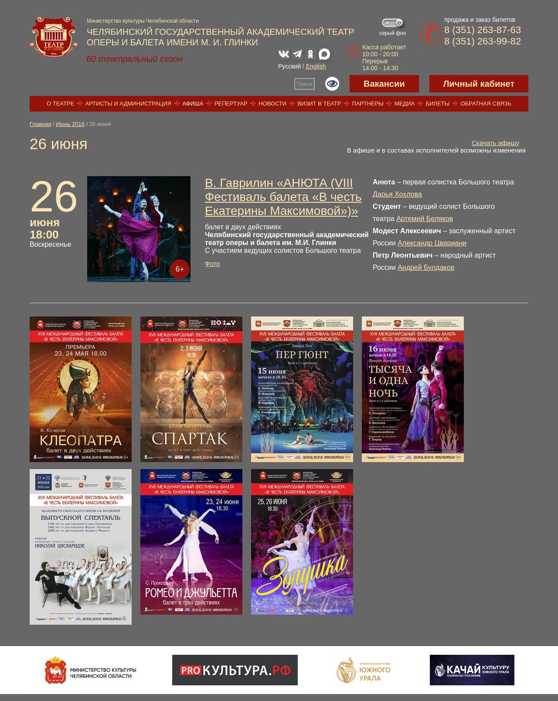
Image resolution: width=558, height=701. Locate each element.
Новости (272, 103)
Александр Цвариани (432, 243)
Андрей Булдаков (426, 267)
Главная (40, 124)
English (316, 66)
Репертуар (231, 103)
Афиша (192, 103)
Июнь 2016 (70, 124)
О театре (60, 103)
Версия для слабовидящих (332, 84)
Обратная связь (485, 103)
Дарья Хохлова (397, 194)
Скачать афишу (495, 142)
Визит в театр (319, 103)
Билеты (438, 103)
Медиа (405, 103)
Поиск (305, 84)
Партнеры (368, 103)
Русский (289, 66)
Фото (212, 263)
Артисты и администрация (128, 103)
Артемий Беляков (424, 218)
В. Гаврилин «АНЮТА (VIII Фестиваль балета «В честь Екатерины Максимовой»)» (283, 197)
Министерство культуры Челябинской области (143, 21)
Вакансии (384, 83)
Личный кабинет (478, 83)
